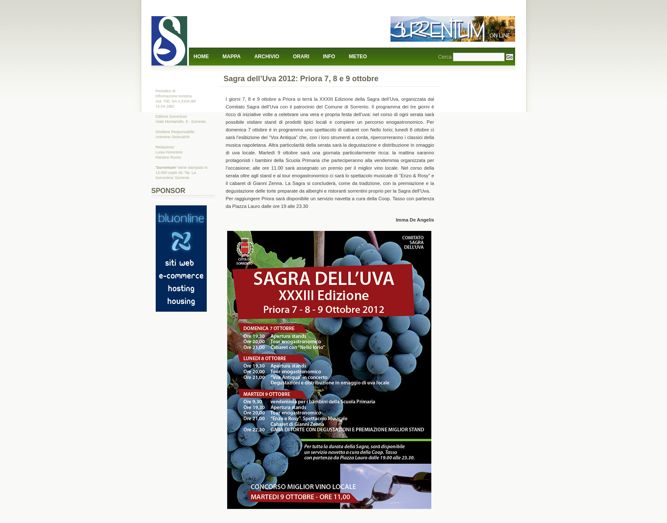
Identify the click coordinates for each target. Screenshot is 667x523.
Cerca (445, 57)
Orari (301, 57)
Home (201, 57)
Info (329, 57)
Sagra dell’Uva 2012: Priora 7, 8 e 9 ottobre (301, 78)
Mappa (231, 57)
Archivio (266, 57)
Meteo (358, 57)
